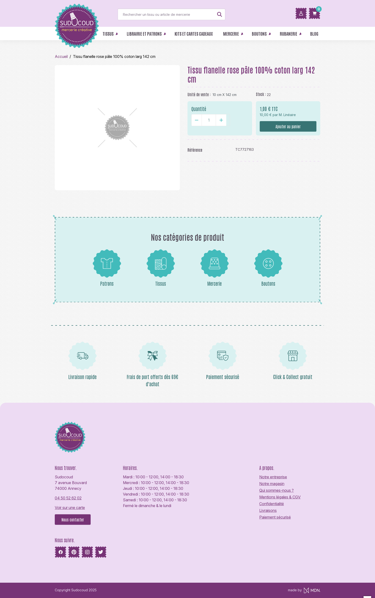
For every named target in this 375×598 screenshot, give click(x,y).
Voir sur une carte (70, 507)
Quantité (198, 109)
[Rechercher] (171, 14)
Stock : (261, 94)
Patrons (107, 267)
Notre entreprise (273, 477)
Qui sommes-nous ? (276, 490)
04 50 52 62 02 (68, 498)
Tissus (160, 267)
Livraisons (268, 510)
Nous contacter (72, 519)
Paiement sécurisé (275, 517)
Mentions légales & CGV (280, 497)
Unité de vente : (199, 94)
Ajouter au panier (288, 126)
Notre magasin (271, 483)
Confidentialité (271, 503)
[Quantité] (209, 120)
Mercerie (214, 267)
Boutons (268, 267)
